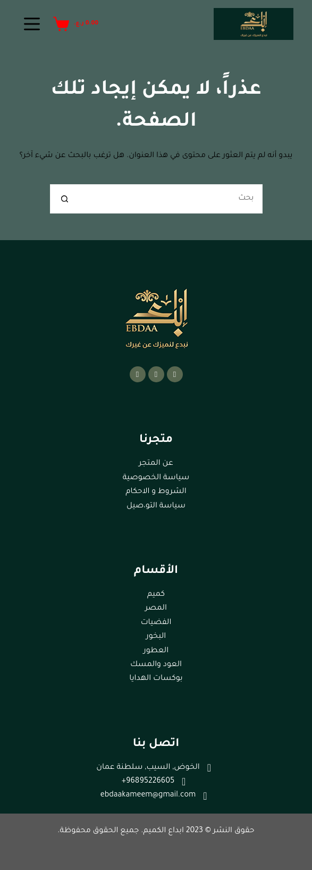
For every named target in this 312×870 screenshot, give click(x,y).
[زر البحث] (64, 199)
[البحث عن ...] (171, 199)
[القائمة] (32, 24)
